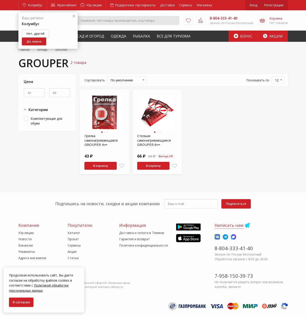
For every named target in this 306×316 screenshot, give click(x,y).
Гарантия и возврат (134, 239)
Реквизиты (26, 251)
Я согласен (21, 302)
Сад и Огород (90, 36)
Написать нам (229, 225)
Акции (273, 36)
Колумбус (33, 5)
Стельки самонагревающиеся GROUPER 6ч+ (154, 140)
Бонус (243, 36)
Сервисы (185, 5)
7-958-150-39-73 (234, 275)
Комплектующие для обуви (46, 120)
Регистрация (273, 5)
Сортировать (94, 80)
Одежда (118, 36)
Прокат (73, 239)
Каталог (74, 233)
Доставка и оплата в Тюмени (141, 233)
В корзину (100, 166)
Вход (253, 5)
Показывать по (257, 80)
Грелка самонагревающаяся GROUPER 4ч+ (101, 140)
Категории (36, 109)
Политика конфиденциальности (143, 245)
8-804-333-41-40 (234, 248)
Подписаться (236, 204)
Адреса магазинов (32, 258)
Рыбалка (141, 36)
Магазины (204, 5)
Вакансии (25, 245)
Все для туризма (173, 36)
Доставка (167, 5)
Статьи (73, 258)
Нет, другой (35, 33)
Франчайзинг (64, 5)
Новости (25, 239)
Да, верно (34, 41)
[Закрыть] (74, 16)
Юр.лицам (91, 5)
